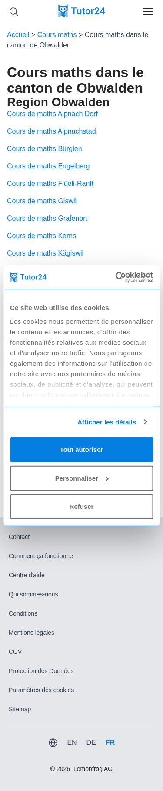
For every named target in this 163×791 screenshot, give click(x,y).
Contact (19, 536)
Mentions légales (31, 632)
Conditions (23, 613)
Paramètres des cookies (41, 690)
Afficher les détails (106, 421)
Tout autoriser (81, 449)
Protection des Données (41, 670)
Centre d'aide (27, 575)
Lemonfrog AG (93, 768)
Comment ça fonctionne (41, 555)
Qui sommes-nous (33, 594)
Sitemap (20, 709)
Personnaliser (82, 477)
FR (110, 742)
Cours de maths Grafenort (47, 218)
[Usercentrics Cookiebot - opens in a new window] (116, 277)
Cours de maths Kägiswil (45, 253)
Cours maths (57, 34)
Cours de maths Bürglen (44, 148)
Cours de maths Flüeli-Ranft (50, 183)
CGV (15, 651)
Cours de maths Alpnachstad (51, 131)
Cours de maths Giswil (42, 201)
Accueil (18, 34)
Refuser (82, 506)
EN (72, 742)
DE (91, 742)
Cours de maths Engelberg (48, 166)
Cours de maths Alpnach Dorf (52, 114)
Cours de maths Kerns (41, 235)
